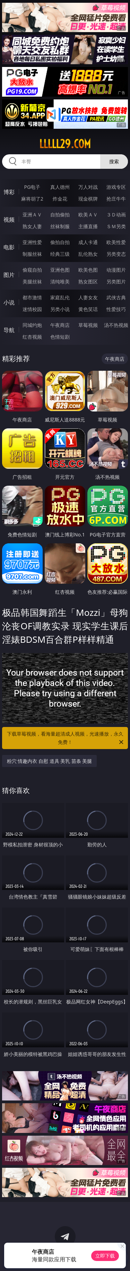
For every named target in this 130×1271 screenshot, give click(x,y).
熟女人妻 (32, 226)
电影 (9, 247)
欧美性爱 (116, 242)
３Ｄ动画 (116, 214)
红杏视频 (32, 336)
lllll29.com (65, 144)
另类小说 (60, 309)
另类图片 (116, 281)
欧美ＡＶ (88, 214)
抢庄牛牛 (116, 198)
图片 (9, 275)
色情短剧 (60, 336)
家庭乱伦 (60, 297)
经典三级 (60, 254)
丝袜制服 (60, 226)
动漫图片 (116, 269)
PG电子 (32, 187)
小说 (9, 302)
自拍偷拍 (60, 214)
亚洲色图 (60, 269)
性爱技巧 (116, 309)
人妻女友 (88, 297)
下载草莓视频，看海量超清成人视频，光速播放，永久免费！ (66, 738)
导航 (9, 330)
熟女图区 (88, 281)
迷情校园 (32, 309)
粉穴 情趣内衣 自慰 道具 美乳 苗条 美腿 (49, 761)
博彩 (9, 192)
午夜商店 (60, 325)
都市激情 (32, 297)
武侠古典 (116, 297)
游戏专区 (116, 187)
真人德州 (60, 187)
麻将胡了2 (32, 198)
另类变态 (116, 254)
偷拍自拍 (60, 242)
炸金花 (60, 198)
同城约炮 (32, 325)
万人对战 (88, 187)
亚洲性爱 (32, 242)
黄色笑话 (88, 309)
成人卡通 (88, 242)
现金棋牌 (88, 198)
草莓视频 (88, 325)
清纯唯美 (60, 281)
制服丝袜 (32, 254)
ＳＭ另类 (116, 226)
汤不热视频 (116, 325)
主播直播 (88, 226)
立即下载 (105, 1255)
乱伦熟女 (88, 254)
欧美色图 (88, 269)
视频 (9, 219)
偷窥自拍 (32, 269)
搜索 (114, 161)
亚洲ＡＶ (32, 214)
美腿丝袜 (32, 281)
